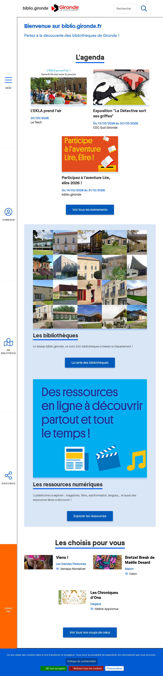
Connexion (8, 219)
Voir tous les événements (89, 210)
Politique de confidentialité (81, 661)
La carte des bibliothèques (89, 363)
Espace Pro (8, 610)
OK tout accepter (53, 668)
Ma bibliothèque (8, 352)
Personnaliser (114, 668)
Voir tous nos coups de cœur (90, 632)
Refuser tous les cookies (86, 668)
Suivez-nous (8, 483)
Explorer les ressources (90, 516)
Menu (8, 88)
